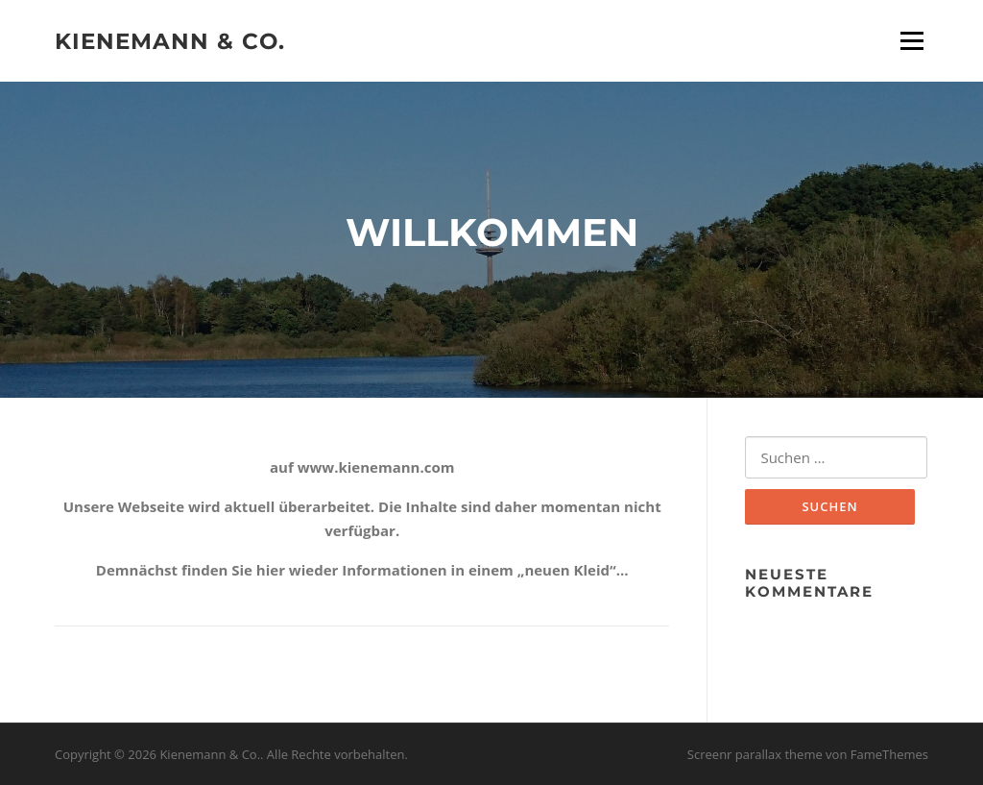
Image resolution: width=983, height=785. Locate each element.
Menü (911, 40)
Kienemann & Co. (170, 40)
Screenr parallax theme (755, 754)
